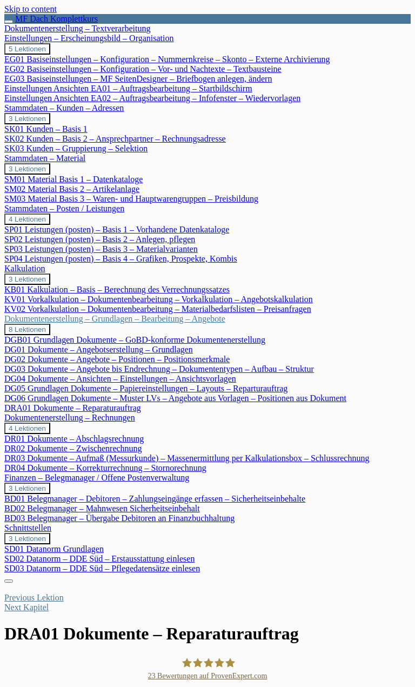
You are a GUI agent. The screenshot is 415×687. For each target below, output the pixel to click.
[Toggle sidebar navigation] (8, 21)
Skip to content (30, 9)
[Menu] (8, 581)
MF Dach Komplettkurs (56, 18)
